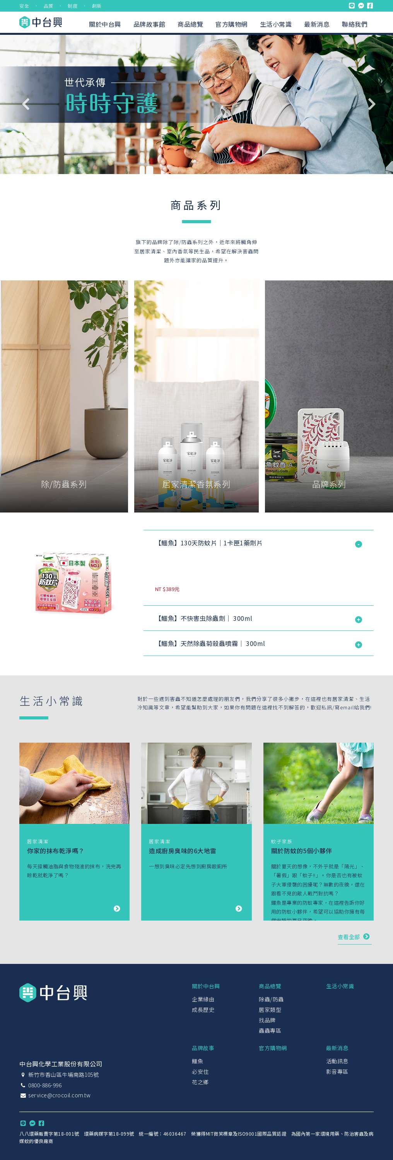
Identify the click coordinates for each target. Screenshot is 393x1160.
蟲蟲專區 (270, 1030)
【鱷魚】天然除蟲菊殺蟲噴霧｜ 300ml (210, 643)
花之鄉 (200, 1082)
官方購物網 (231, 24)
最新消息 (317, 24)
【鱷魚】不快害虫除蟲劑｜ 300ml (204, 618)
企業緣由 (203, 999)
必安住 (200, 1071)
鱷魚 (197, 1061)
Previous (25, 104)
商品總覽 (190, 24)
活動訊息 (337, 1061)
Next (371, 104)
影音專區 (337, 1071)
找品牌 (267, 1020)
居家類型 (270, 1009)
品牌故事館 (149, 24)
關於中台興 (105, 24)
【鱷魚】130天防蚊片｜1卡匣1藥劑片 (209, 542)
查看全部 (355, 936)
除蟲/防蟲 (271, 999)
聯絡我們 (354, 24)
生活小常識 (276, 24)
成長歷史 (203, 1009)
